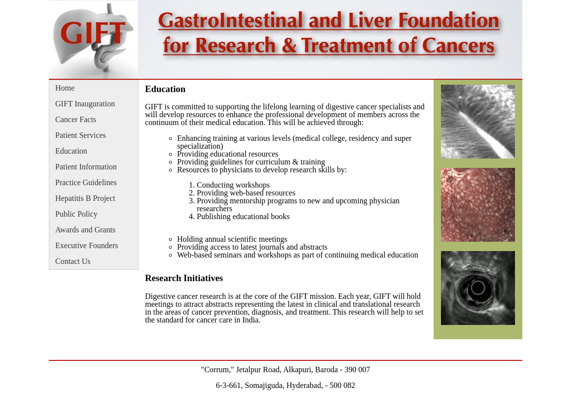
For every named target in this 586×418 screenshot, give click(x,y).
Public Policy (76, 214)
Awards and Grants (85, 229)
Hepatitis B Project (85, 198)
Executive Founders (86, 245)
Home (64, 88)
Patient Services (80, 135)
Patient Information (86, 166)
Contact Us (73, 261)
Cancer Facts (75, 119)
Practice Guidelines (86, 182)
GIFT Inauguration (85, 103)
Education (71, 151)
